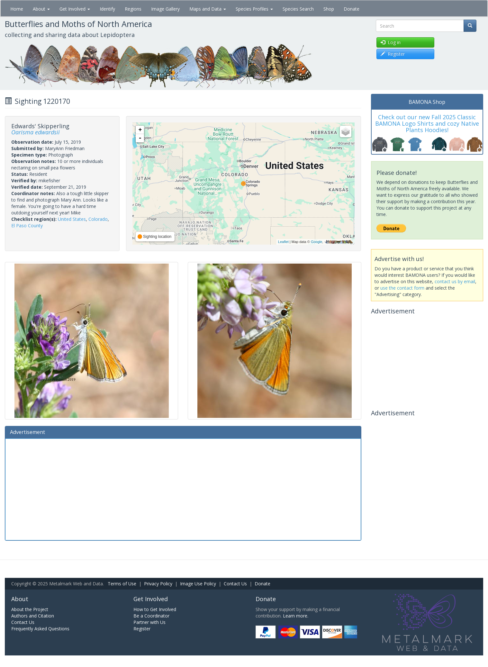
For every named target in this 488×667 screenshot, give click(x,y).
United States (72, 219)
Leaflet (283, 242)
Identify (107, 9)
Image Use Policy (198, 584)
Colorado (98, 219)
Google (316, 242)
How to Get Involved (154, 609)
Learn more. (295, 616)
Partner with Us (149, 622)
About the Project (29, 609)
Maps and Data (207, 9)
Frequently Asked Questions (40, 629)
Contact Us (235, 584)
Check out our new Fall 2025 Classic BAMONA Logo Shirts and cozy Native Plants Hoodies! (427, 123)
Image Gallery (165, 9)
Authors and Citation (32, 616)
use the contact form (402, 288)
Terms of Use (122, 584)
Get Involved (74, 9)
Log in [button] (391, 42)
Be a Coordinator (151, 616)
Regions (133, 9)
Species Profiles (254, 9)
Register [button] (393, 54)
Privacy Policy (158, 584)
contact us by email (455, 281)
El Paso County (27, 225)
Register (141, 629)
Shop (328, 9)
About (41, 9)
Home (16, 9)
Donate (351, 9)
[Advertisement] (183, 489)
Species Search (298, 9)
